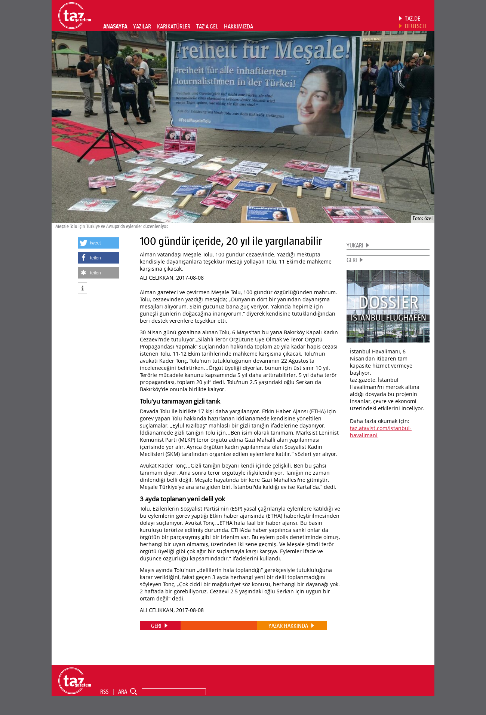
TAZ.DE (412, 18)
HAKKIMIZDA (238, 26)
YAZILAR (142, 26)
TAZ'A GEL (207, 26)
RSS (104, 691)
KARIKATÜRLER (173, 26)
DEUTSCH (415, 25)
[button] (98, 243)
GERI (352, 259)
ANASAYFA (115, 26)
